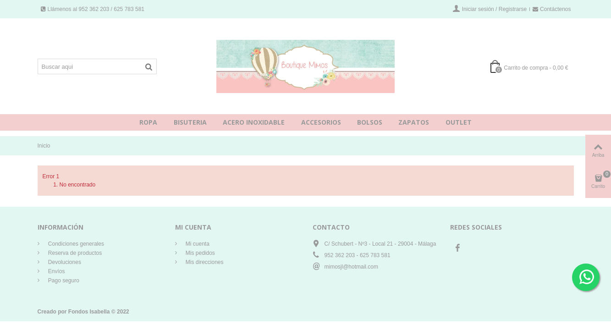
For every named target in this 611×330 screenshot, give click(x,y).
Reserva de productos (74, 253)
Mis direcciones (204, 262)
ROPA (148, 122)
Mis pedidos (199, 253)
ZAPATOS (413, 122)
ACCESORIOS (321, 122)
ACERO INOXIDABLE (254, 122)
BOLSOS (369, 122)
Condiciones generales (75, 244)
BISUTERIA (190, 122)
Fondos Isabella (89, 311)
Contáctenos (552, 9)
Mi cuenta (196, 244)
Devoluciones (64, 262)
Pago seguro (63, 280)
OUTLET (459, 122)
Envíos (56, 271)
